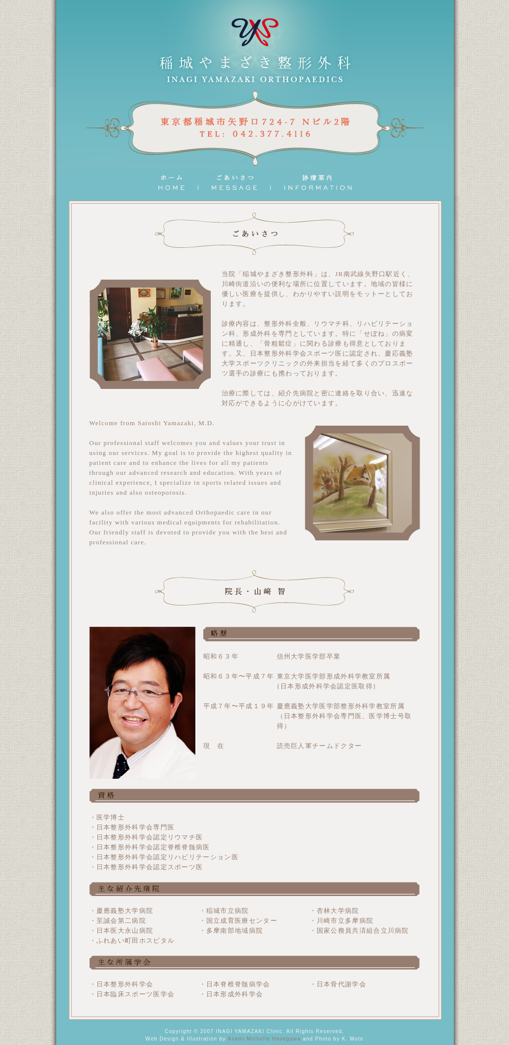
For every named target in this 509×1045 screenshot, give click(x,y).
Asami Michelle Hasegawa (264, 1039)
